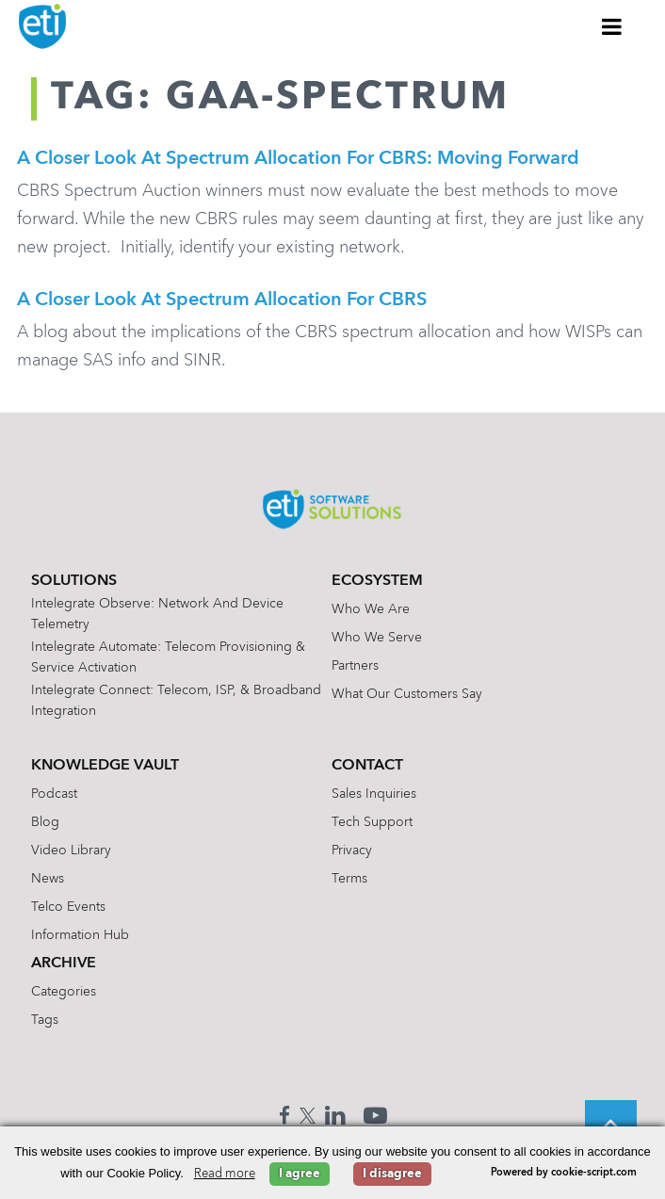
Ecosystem (377, 581)
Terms (349, 878)
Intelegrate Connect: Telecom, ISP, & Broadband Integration (176, 701)
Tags (44, 1020)
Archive (63, 963)
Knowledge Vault (105, 765)
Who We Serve (377, 637)
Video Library (71, 850)
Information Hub (80, 935)
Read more (224, 1174)
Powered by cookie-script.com (564, 1173)
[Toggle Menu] (612, 26)
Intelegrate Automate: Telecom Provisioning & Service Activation (168, 657)
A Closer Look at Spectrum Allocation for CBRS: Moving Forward (298, 159)
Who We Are (371, 609)
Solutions (74, 581)
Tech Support (372, 822)
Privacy (352, 850)
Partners (355, 665)
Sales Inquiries (374, 794)
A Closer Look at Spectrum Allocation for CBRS (222, 300)
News (47, 878)
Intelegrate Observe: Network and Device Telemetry (157, 614)
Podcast (54, 794)
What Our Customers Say (407, 694)
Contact (367, 765)
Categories (63, 991)
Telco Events (68, 907)
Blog (45, 822)
